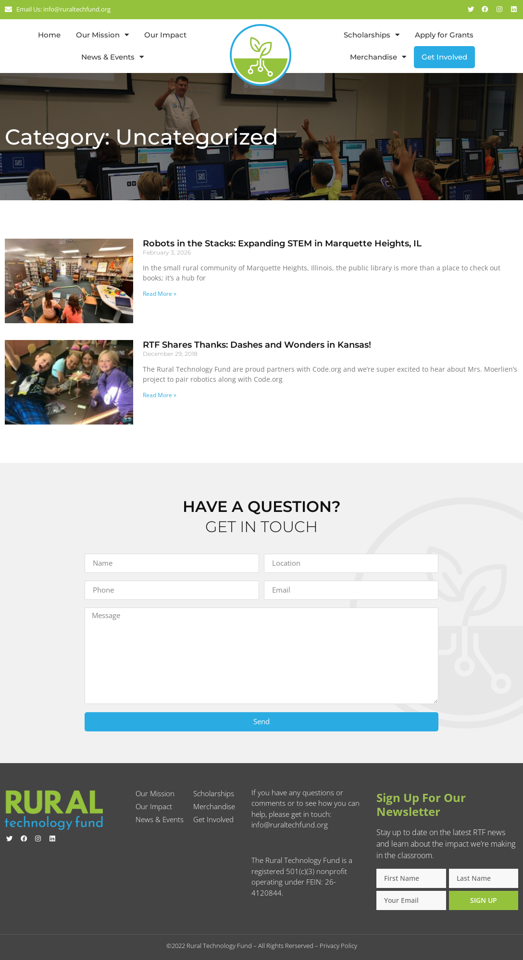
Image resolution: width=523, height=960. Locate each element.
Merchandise (378, 57)
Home (49, 34)
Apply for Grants (444, 34)
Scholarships (371, 34)
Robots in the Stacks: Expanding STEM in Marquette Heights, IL (282, 243)
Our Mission (102, 34)
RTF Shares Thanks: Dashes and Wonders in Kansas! (257, 345)
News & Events (112, 57)
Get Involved (444, 56)
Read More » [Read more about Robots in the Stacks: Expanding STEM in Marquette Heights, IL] (159, 294)
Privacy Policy (338, 945)
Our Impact (165, 34)
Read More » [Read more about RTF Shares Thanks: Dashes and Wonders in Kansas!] (159, 395)
